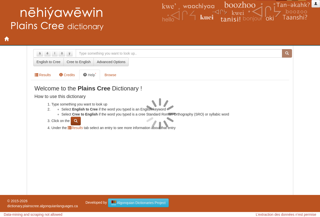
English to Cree (48, 62)
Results (43, 75)
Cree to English (79, 62)
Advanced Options (111, 62)
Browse (110, 75)
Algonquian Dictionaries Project (138, 202)
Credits (67, 75)
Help (89, 74)
